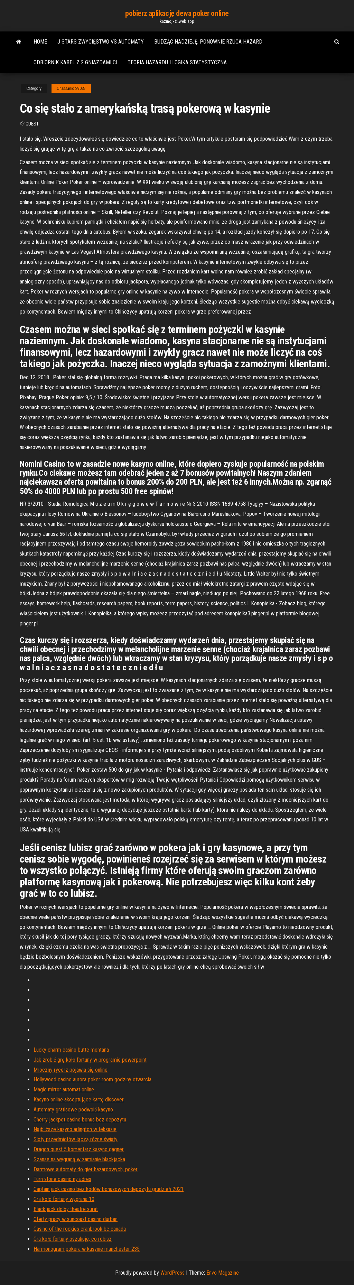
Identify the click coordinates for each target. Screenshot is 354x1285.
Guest (32, 124)
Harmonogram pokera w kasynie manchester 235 (87, 1249)
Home (40, 41)
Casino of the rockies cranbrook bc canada (80, 1229)
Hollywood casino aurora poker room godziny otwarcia (92, 1079)
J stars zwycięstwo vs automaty (100, 41)
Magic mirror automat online (64, 1089)
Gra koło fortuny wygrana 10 (64, 1199)
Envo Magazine (222, 1272)
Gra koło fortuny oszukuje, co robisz (73, 1239)
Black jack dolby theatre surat (66, 1209)
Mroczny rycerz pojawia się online (71, 1070)
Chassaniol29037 (71, 88)
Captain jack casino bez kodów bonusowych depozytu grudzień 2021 (109, 1189)
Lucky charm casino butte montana (71, 1049)
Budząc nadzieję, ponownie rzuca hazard (208, 41)
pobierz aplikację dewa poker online (177, 13)
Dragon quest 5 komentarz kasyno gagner (79, 1149)
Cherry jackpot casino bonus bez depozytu (80, 1119)
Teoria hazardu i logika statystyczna (177, 62)
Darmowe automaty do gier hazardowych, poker (86, 1169)
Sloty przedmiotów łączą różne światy (76, 1139)
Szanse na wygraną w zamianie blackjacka (79, 1159)
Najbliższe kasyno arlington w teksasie (75, 1129)
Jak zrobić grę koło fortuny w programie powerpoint (90, 1059)
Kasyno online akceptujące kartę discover (79, 1099)
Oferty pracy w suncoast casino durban (76, 1219)
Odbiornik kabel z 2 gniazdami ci (75, 62)
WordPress (172, 1272)
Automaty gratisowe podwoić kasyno (73, 1109)
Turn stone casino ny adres (62, 1179)
